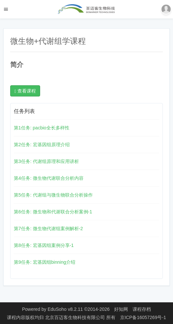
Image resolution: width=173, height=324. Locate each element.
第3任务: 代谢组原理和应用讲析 (46, 161)
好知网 (121, 309)
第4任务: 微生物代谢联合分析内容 (49, 178)
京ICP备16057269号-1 (143, 317)
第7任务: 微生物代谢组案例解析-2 (48, 228)
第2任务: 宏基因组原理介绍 (42, 144)
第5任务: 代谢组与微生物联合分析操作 (53, 195)
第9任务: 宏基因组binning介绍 (44, 262)
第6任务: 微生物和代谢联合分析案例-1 (53, 211)
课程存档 (142, 309)
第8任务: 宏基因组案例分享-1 (44, 245)
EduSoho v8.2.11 (65, 309)
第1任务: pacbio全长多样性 (41, 127)
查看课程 (25, 91)
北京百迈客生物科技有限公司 (75, 317)
